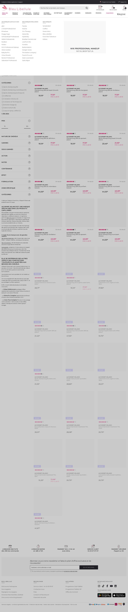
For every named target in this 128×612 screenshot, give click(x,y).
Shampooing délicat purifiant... (77, 186)
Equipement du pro (68, 13)
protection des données (70, 571)
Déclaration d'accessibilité (62, 604)
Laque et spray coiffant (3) (12, 110)
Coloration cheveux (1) (11, 99)
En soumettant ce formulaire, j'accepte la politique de (54, 571)
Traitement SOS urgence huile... (109, 282)
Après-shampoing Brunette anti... (46, 378)
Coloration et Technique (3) (13, 102)
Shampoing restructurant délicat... (46, 330)
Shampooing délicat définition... (45, 138)
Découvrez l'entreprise (9, 586)
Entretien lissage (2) (10, 105)
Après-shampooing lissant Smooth (110, 138)
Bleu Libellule (12, 19)
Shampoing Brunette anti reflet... (109, 330)
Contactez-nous (39, 588)
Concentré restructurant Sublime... (110, 475)
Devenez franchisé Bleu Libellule (12, 594)
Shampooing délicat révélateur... (109, 90)
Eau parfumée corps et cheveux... (46, 427)
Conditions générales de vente (20, 604)
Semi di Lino (6, 64)
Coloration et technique (27, 13)
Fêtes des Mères (5, 13)
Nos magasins (6, 588)
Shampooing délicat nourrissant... (110, 186)
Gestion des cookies (49, 604)
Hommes (77, 13)
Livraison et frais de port (41, 594)
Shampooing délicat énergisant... (78, 90)
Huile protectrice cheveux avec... (46, 282)
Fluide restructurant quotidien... (77, 378)
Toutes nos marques (22, 19)
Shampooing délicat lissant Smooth (46, 90)
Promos (98, 13)
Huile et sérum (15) (9, 107)
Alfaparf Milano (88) (10, 75)
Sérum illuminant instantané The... (78, 427)
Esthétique (58, 13)
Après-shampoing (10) (11, 87)
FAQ (35, 591)
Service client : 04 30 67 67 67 (43, 586)
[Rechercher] (86, 8)
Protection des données (35, 604)
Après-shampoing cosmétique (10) (15, 90)
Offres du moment (72, 591)
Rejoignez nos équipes (9, 591)
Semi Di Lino (10, 218)
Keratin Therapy (7, 61)
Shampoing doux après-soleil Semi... (79, 282)
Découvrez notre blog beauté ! (12, 597)
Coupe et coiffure (36, 13)
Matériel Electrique (47, 13)
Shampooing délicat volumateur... (46, 186)
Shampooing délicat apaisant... (77, 138)
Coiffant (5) (7, 96)
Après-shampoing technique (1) (14, 93)
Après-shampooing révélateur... (45, 523)
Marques (88, 13)
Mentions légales (6, 604)
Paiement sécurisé (40, 597)
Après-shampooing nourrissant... (109, 234)
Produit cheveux (15, 13)
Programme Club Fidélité (74, 586)
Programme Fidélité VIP (74, 588)
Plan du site (73, 604)
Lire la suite (30, 39)
